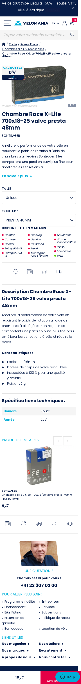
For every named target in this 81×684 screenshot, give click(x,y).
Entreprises (50, 601)
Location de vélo (54, 628)
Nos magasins (14, 643)
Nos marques (13, 650)
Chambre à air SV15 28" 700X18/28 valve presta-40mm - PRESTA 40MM (38, 495)
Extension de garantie (13, 620)
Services (48, 607)
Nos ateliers (49, 643)
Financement (15, 607)
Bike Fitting (12, 612)
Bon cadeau (13, 628)
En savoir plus (17, 176)
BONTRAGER (11, 135)
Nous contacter (53, 657)
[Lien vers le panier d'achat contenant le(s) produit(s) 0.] (72, 23)
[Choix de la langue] (55, 23)
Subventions (51, 612)
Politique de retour (55, 618)
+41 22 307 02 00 (39, 585)
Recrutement (51, 650)
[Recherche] (39, 35)
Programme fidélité (19, 601)
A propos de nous (17, 657)
